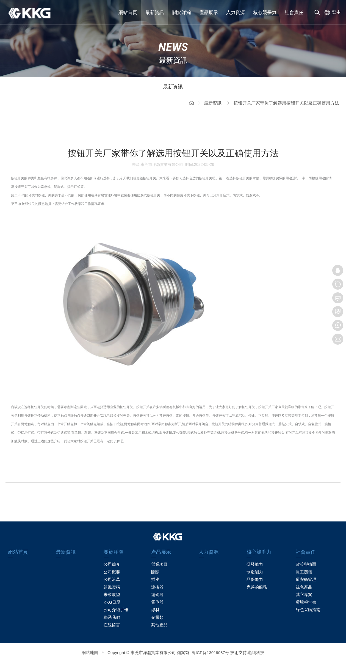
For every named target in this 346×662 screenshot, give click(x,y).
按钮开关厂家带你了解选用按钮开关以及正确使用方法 (286, 103)
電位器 (157, 602)
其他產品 (159, 624)
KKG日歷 (112, 602)
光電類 (157, 617)
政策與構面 (306, 564)
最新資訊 (154, 12)
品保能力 (255, 579)
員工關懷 (304, 572)
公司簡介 (112, 564)
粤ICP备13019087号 (210, 652)
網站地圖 (90, 652)
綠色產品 (304, 587)
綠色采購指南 (308, 609)
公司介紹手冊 (116, 609)
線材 (155, 609)
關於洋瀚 (181, 12)
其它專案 (304, 594)
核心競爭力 (264, 12)
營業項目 (159, 564)
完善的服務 (257, 587)
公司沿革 (112, 579)
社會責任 (294, 12)
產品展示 (208, 12)
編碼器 (157, 594)
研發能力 (255, 564)
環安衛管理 (306, 579)
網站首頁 (127, 12)
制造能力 (255, 572)
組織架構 (112, 587)
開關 (155, 572)
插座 (155, 579)
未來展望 (112, 594)
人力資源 (235, 12)
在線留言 (112, 624)
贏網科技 (256, 652)
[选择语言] (331, 12)
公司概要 (112, 572)
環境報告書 (306, 602)
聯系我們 (112, 617)
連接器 (157, 587)
